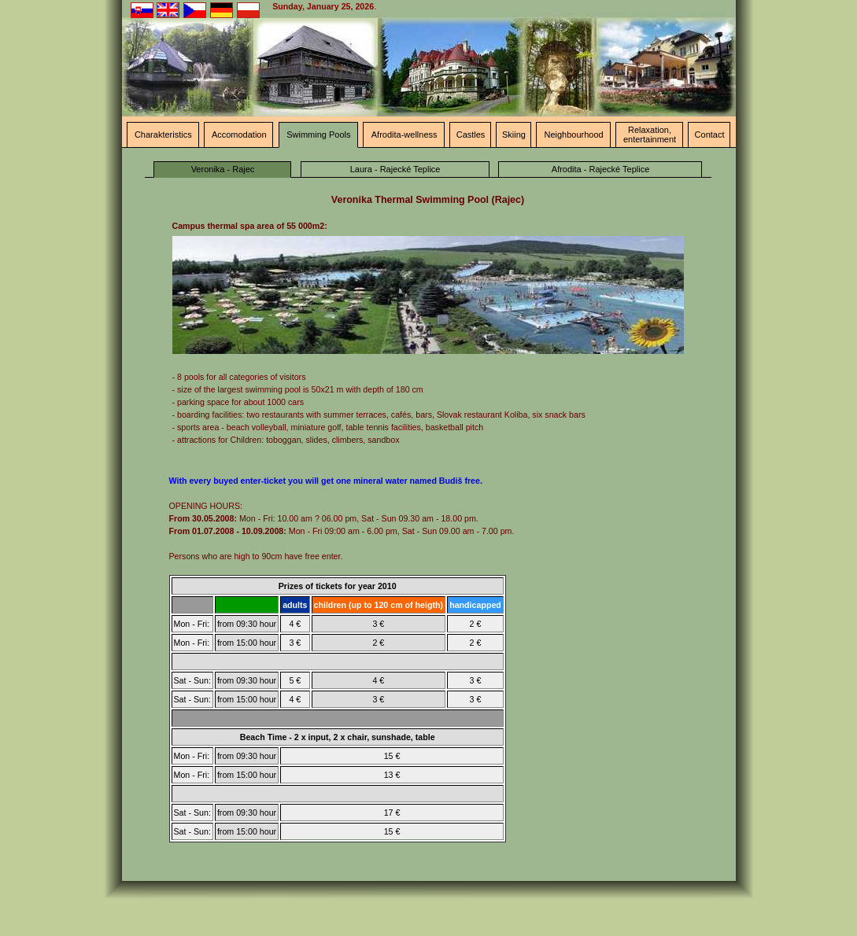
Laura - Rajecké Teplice (395, 169)
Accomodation (239, 134)
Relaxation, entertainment (649, 134)
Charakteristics (163, 134)
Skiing (514, 134)
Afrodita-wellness (404, 134)
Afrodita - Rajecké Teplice (601, 169)
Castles (471, 134)
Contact (710, 134)
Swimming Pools (318, 134)
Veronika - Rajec (223, 169)
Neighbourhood (573, 134)
